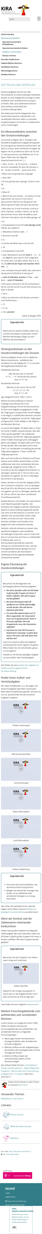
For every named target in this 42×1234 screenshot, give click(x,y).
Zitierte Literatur (17, 1115)
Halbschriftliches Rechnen (11, 63)
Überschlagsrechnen (9, 71)
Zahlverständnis (7, 34)
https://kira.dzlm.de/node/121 (20, 1151)
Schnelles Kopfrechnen (10, 59)
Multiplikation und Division (12, 1098)
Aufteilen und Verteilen (11, 52)
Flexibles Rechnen (8, 74)
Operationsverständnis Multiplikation (11, 43)
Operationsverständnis (10, 38)
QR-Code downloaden (11, 1154)
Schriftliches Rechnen (9, 67)
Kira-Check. (23, 1085)
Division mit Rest (9, 55)
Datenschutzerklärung (16, 1201)
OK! (14, 1227)
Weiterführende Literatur (20, 1127)
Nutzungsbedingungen (15, 1205)
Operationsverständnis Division (15, 48)
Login (7, 1193)
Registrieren (10, 1197)
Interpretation (32, 1004)
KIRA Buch (14, 1139)
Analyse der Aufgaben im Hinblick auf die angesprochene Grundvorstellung (20, 668)
